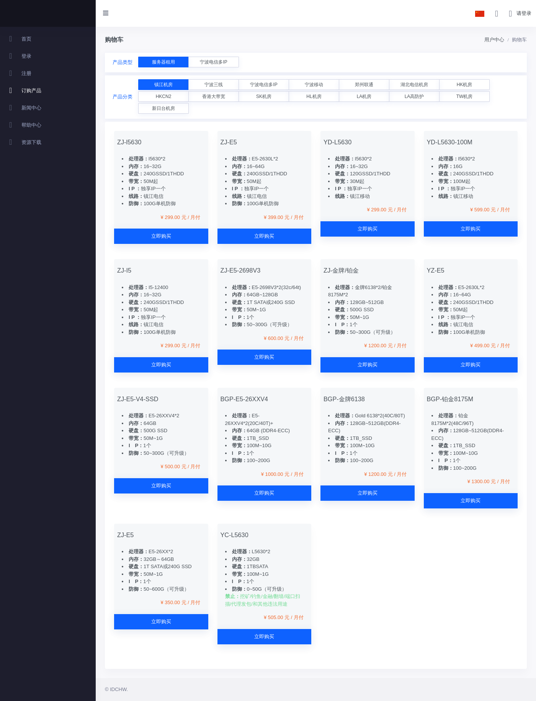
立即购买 (161, 236)
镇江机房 (163, 84)
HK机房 (464, 84)
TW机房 (464, 96)
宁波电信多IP (213, 62)
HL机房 (313, 96)
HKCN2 (164, 96)
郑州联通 (364, 84)
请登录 (523, 13)
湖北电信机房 (414, 84)
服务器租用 (163, 62)
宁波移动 (314, 84)
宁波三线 (213, 84)
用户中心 (494, 39)
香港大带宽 (213, 96)
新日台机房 (163, 108)
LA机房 (364, 96)
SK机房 (263, 96)
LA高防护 (414, 96)
